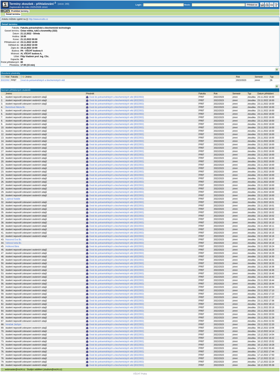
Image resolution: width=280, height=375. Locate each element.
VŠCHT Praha (140, 373)
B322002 (5, 80)
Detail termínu (13, 14)
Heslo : (187, 5)
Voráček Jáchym (13, 324)
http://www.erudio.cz (38, 19)
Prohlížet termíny (19, 11)
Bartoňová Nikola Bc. (16, 107)
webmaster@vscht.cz (15, 369)
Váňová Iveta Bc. (14, 243)
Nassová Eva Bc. (14, 239)
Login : (139, 5)
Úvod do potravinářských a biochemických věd (43, 80)
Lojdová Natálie (13, 199)
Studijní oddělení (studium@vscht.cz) (44, 369)
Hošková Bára (12, 246)
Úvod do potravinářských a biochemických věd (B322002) (116, 97)
